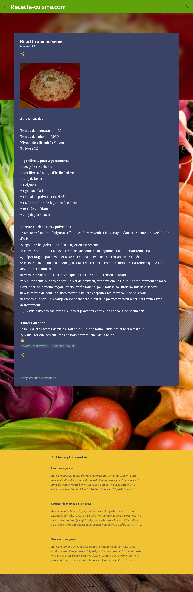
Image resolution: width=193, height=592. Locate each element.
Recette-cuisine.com (38, 6)
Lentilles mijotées (62, 468)
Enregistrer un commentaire (38, 378)
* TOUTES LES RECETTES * (35, 346)
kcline (107, 586)
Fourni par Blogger (96, 579)
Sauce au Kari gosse (63, 539)
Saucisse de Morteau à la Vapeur (71, 503)
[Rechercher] (71, 6)
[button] (22, 54)
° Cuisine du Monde (63, 346)
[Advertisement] (96, 417)
